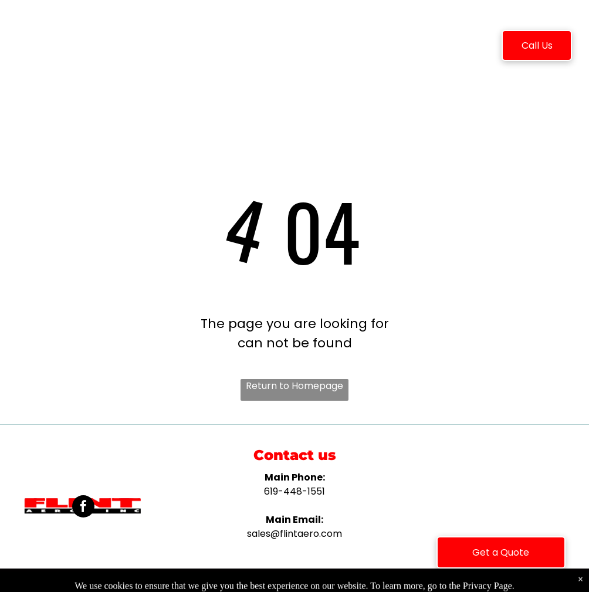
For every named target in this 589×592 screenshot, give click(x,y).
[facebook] (83, 507)
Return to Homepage (294, 386)
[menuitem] (147, 47)
